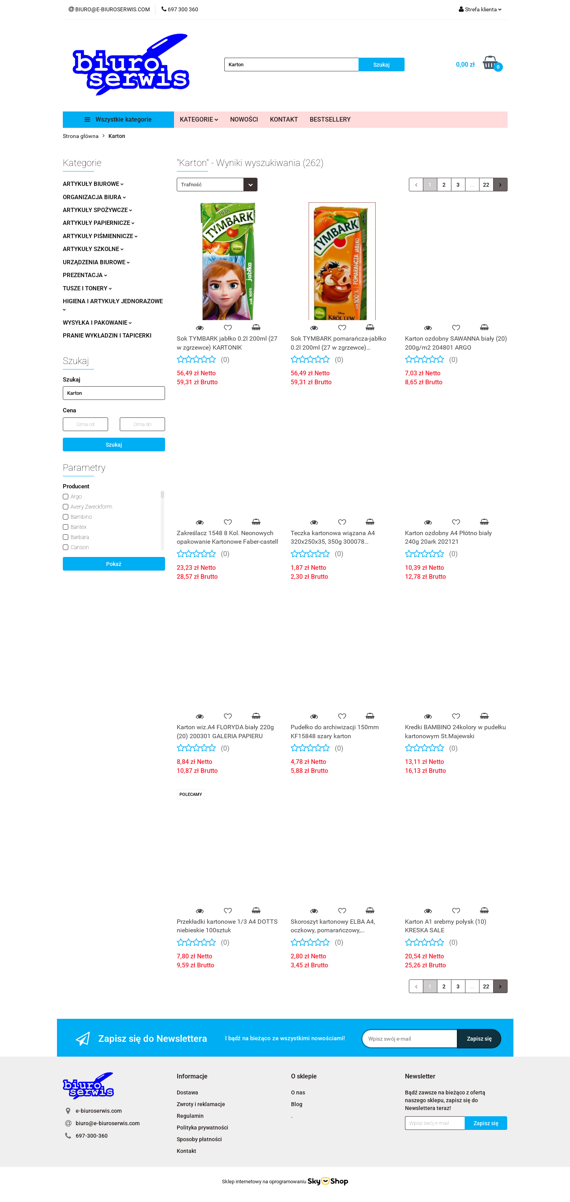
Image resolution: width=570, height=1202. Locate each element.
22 (486, 185)
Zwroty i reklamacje (201, 1104)
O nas (298, 1092)
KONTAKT (284, 119)
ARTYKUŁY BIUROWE (93, 183)
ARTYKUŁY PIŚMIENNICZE (100, 236)
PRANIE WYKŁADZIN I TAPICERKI (107, 335)
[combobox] (217, 184)
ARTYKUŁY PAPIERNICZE (99, 222)
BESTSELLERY (330, 119)
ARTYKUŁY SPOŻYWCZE (97, 210)
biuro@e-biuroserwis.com (108, 1123)
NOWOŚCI (244, 119)
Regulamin (190, 1116)
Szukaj (114, 445)
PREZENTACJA (85, 275)
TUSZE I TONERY (87, 288)
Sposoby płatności (199, 1139)
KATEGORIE (199, 119)
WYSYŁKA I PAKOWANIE (97, 322)
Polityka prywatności (202, 1127)
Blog (296, 1104)
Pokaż (113, 564)
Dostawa (187, 1092)
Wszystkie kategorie (118, 119)
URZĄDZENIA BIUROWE (96, 262)
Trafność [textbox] (191, 184)
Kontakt (186, 1151)
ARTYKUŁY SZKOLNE (93, 249)
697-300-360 (92, 1136)
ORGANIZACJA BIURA (94, 197)
